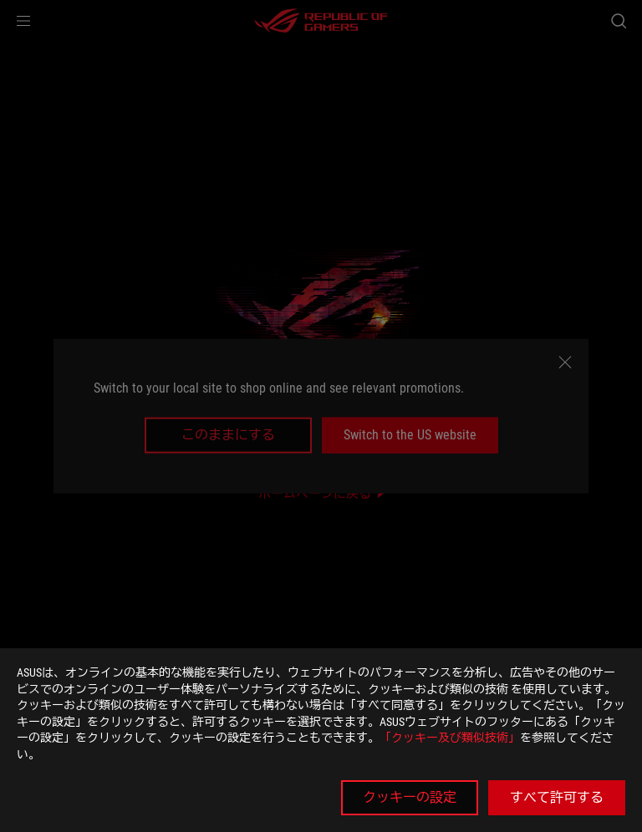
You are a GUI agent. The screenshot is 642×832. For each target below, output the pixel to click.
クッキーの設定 (409, 797)
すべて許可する (557, 797)
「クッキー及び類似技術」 (450, 737)
